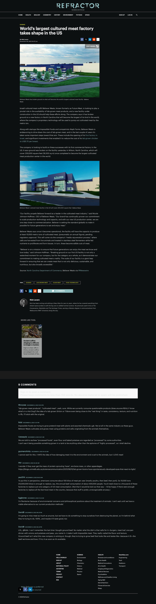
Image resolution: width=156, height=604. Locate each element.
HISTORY (57, 15)
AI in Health (102, 566)
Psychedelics (102, 574)
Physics (79, 571)
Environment (27, 327)
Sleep (100, 588)
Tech (120, 560)
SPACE (87, 15)
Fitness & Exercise (104, 585)
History (79, 566)
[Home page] (78, 6)
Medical (79, 569)
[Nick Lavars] (25, 39)
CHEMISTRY (47, 15)
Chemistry (80, 563)
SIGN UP (122, 15)
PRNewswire (83, 270)
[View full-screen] (97, 46)
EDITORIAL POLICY (62, 566)
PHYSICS (79, 15)
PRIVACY (59, 574)
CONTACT (59, 577)
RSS (57, 580)
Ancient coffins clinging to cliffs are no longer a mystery (31, 343)
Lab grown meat (42, 282)
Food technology (72, 282)
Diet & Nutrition (103, 583)
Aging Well (101, 580)
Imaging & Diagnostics (105, 569)
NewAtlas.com (124, 555)
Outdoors (122, 563)
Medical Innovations (105, 563)
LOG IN (130, 15)
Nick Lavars (35, 300)
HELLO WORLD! (61, 557)
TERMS (58, 571)
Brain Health (102, 560)
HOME (20, 15)
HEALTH (28, 15)
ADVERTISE (60, 569)
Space (79, 574)
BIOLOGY (37, 15)
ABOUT (58, 563)
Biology (79, 560)
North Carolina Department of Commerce (44, 270)
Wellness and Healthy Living (107, 577)
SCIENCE (80, 555)
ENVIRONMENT (68, 15)
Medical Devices (103, 571)
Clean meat (57, 282)
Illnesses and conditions (106, 557)
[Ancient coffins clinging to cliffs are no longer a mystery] (32, 331)
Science (22, 24)
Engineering (123, 557)
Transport (122, 566)
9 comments (58, 290)
